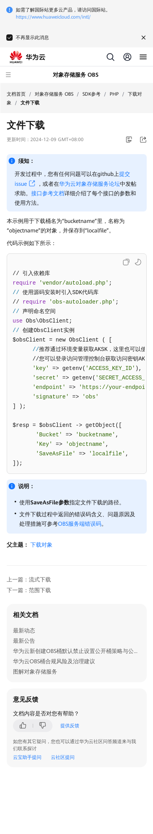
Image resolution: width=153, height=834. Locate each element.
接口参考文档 (47, 193)
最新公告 (24, 641)
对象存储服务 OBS (54, 94)
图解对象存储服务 (35, 671)
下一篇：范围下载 (29, 590)
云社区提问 (63, 757)
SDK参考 (91, 94)
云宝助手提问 (27, 757)
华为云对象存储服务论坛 (89, 184)
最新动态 (24, 630)
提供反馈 (69, 725)
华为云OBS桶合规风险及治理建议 (54, 661)
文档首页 (16, 94)
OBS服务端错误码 (79, 524)
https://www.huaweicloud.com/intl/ (53, 17)
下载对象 (41, 545)
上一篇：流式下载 (29, 579)
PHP (114, 94)
